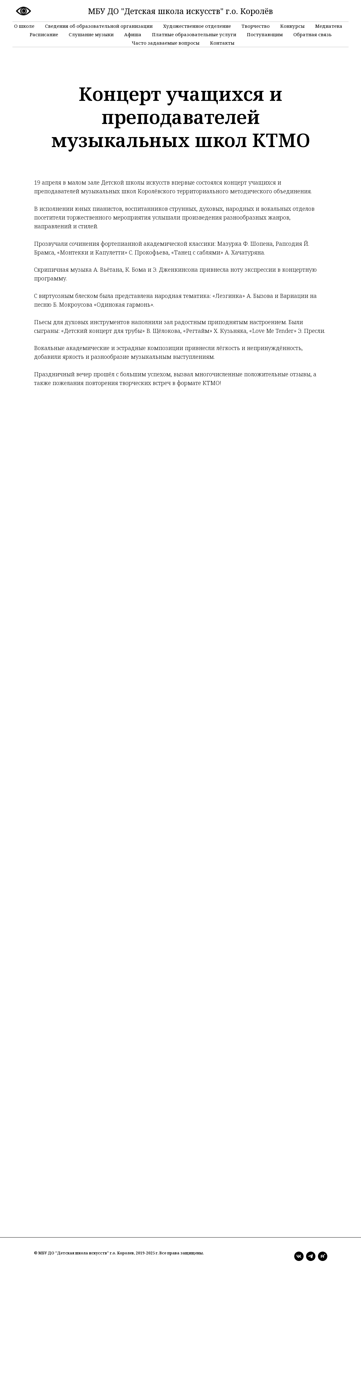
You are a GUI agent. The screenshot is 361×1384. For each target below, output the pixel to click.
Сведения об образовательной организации (99, 26)
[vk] (299, 1256)
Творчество (255, 26)
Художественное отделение (197, 26)
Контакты (222, 43)
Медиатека (328, 26)
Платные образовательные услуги (194, 34)
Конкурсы (292, 26)
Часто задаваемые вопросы (165, 43)
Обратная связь (312, 34)
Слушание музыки (91, 34)
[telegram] (310, 1256)
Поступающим (265, 34)
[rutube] (322, 1256)
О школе (24, 26)
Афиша (132, 34)
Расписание (44, 34)
